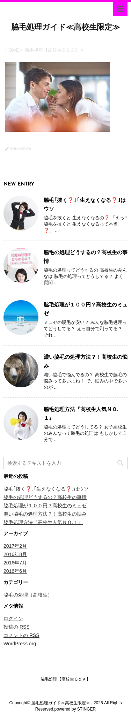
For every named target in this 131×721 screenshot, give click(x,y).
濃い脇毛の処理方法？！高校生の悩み (45, 514)
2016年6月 (15, 571)
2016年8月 (15, 554)
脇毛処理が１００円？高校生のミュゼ (45, 505)
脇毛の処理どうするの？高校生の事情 (45, 497)
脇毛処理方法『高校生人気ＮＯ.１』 (43, 522)
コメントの (21, 635)
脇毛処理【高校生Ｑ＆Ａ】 (52, 50)
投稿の (16, 627)
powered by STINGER (75, 709)
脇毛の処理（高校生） (27, 595)
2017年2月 (15, 546)
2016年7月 (15, 563)
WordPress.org (19, 643)
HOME (12, 50)
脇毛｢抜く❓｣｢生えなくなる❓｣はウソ (46, 489)
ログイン (13, 618)
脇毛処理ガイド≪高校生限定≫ (65, 28)
